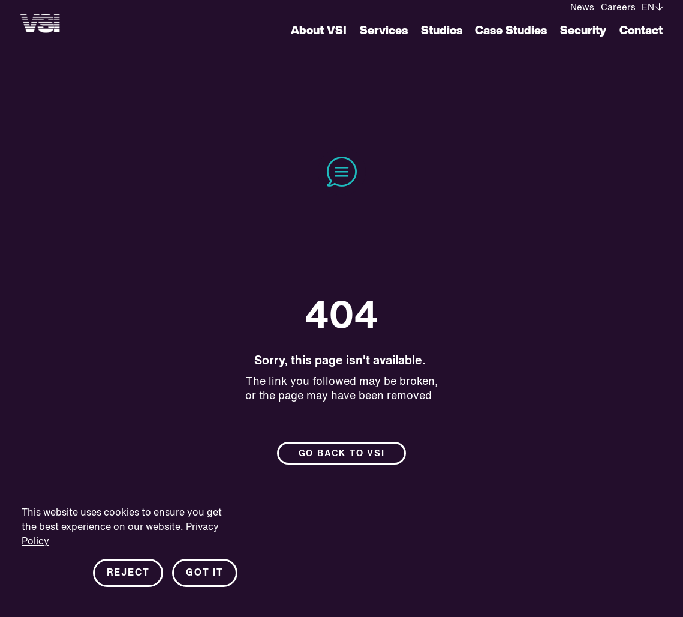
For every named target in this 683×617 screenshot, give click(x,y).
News (582, 7)
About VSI (319, 31)
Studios (441, 31)
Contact (641, 31)
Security (583, 31)
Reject (128, 574)
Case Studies (511, 31)
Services (384, 31)
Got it (205, 574)
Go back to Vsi (342, 454)
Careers (618, 7)
